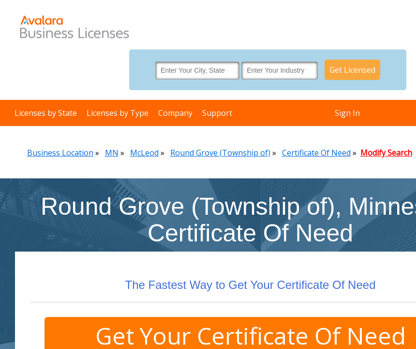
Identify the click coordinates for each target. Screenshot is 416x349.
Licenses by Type (118, 113)
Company (175, 113)
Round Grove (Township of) (220, 152)
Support (217, 113)
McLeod (144, 152)
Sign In (347, 113)
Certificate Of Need (316, 152)
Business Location (60, 152)
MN (112, 152)
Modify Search (386, 152)
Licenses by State (46, 113)
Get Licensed (352, 69)
